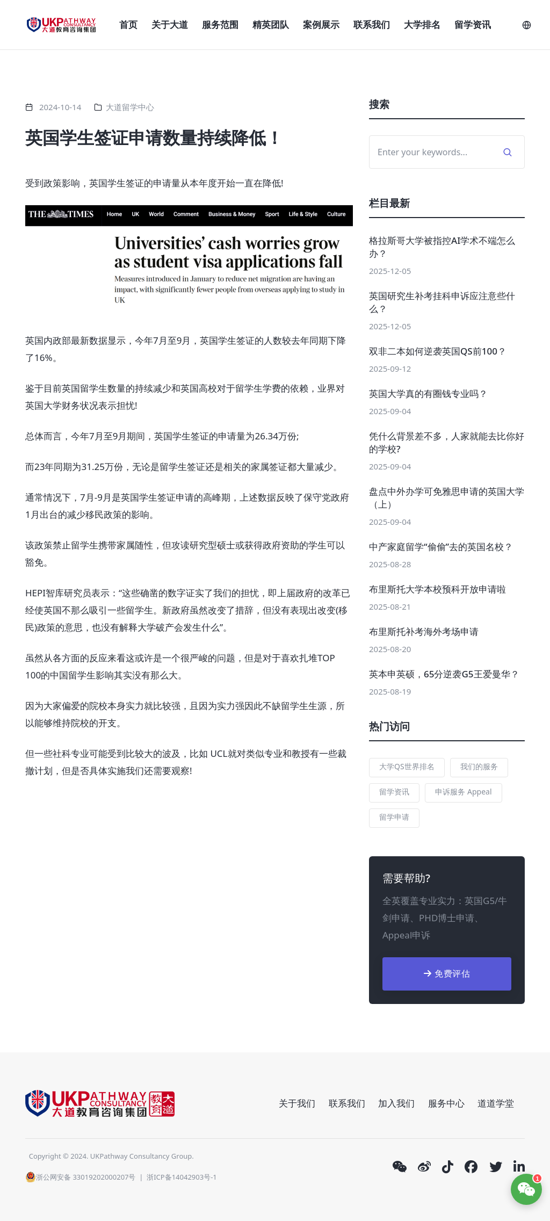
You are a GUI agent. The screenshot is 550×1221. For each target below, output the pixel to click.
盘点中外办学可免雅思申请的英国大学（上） (446, 497)
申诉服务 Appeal (463, 791)
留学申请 (394, 817)
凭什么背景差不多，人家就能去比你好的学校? (446, 442)
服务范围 (220, 24)
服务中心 (446, 1103)
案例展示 (321, 24)
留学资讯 (472, 24)
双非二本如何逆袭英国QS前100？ (437, 351)
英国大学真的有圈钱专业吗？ (428, 393)
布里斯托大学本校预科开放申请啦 (437, 589)
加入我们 (396, 1103)
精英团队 (270, 24)
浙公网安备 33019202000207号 (80, 1177)
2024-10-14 (60, 107)
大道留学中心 (130, 107)
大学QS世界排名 (407, 766)
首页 (128, 24)
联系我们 (371, 24)
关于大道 (169, 24)
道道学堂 (495, 1103)
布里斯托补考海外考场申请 (424, 631)
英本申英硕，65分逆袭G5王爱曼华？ (444, 674)
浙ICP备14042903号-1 (182, 1177)
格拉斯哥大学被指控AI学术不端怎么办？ (442, 246)
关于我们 (297, 1103)
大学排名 (422, 24)
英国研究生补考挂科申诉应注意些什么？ (442, 302)
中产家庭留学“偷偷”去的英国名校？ (441, 546)
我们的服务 (479, 766)
